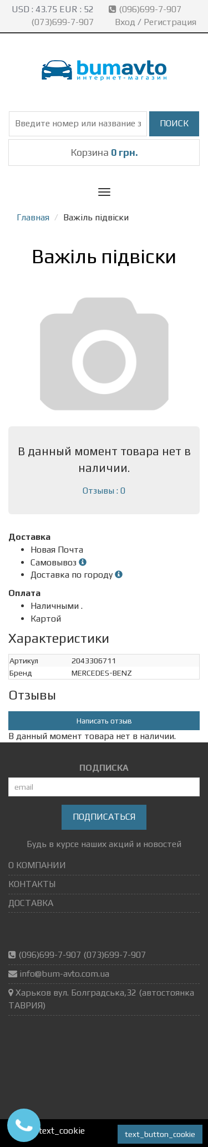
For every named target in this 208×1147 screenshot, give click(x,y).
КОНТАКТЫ (31, 884)
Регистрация (170, 22)
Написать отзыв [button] (104, 720)
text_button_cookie (160, 1134)
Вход (125, 22)
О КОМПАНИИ (37, 865)
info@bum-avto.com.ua (64, 973)
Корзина (104, 152)
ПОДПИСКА (104, 767)
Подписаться (104, 816)
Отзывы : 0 (104, 490)
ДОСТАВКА (30, 903)
